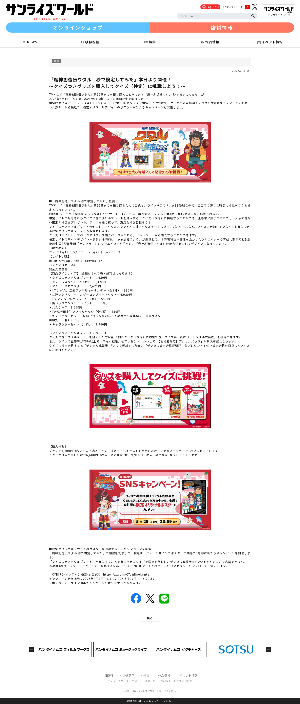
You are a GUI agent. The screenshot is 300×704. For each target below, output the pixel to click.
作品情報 (164, 675)
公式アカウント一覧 (232, 6)
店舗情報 (222, 27)
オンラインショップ (78, 27)
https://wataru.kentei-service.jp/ (75, 261)
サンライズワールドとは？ (123, 681)
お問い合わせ (184, 681)
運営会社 (150, 681)
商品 (57, 61)
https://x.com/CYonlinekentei (127, 574)
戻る (150, 618)
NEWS (109, 675)
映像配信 (128, 675)
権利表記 (166, 681)
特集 (146, 675)
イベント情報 (188, 675)
